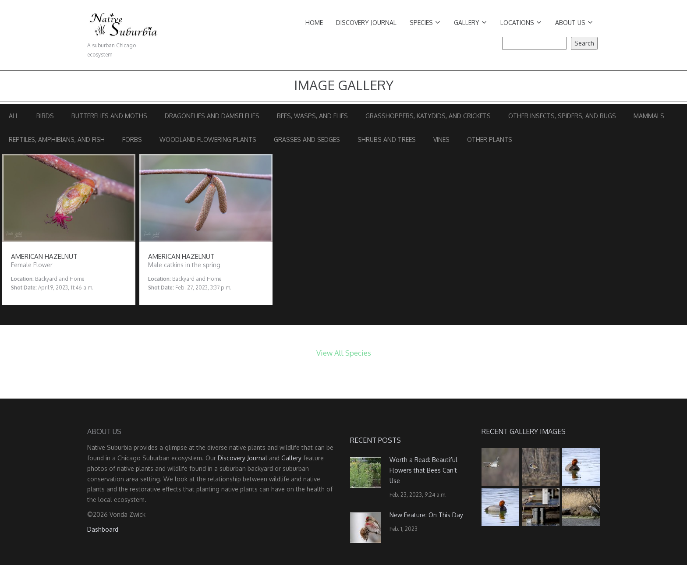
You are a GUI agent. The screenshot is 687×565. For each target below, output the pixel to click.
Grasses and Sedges (307, 139)
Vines (441, 139)
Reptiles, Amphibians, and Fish (57, 139)
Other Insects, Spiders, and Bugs (562, 116)
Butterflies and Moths (109, 116)
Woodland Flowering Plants (207, 139)
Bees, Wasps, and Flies (312, 116)
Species (425, 23)
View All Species (343, 352)
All (14, 116)
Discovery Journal (366, 22)
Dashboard (102, 529)
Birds (45, 116)
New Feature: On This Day (426, 515)
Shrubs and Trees (387, 139)
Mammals (649, 116)
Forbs (132, 139)
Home (314, 22)
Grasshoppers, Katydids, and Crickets (428, 116)
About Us (574, 23)
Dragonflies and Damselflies (212, 116)
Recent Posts (375, 440)
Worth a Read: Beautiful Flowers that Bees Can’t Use (423, 470)
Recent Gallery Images (524, 431)
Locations (521, 23)
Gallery (470, 23)
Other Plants (489, 139)
